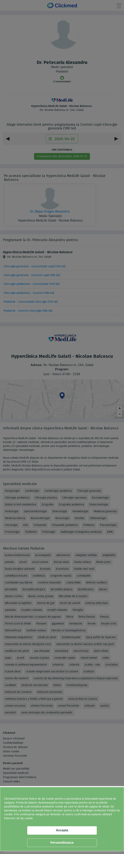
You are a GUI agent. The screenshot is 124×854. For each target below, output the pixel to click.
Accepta (62, 830)
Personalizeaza (62, 842)
